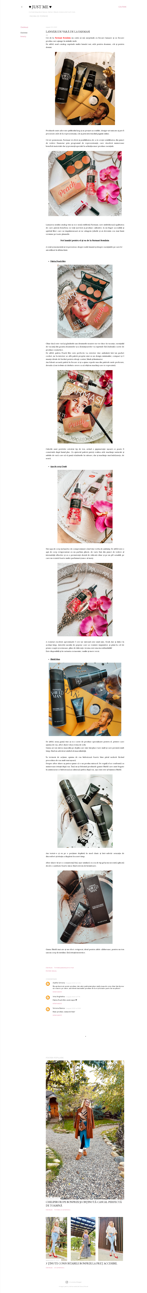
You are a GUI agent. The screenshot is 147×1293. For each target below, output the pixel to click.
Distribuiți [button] (24, 27)
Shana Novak (83, 1286)
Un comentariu (59, 1267)
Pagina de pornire (39, 16)
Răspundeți (57, 992)
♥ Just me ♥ (40, 7)
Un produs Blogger (73, 1282)
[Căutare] (122, 7)
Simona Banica (59, 1008)
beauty (23, 36)
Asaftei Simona (59, 983)
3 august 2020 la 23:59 (73, 1008)
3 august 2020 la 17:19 (73, 996)
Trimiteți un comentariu (62, 1210)
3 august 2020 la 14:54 (73, 983)
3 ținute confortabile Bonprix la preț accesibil (81, 1263)
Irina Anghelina (59, 997)
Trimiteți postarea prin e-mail (64, 967)
